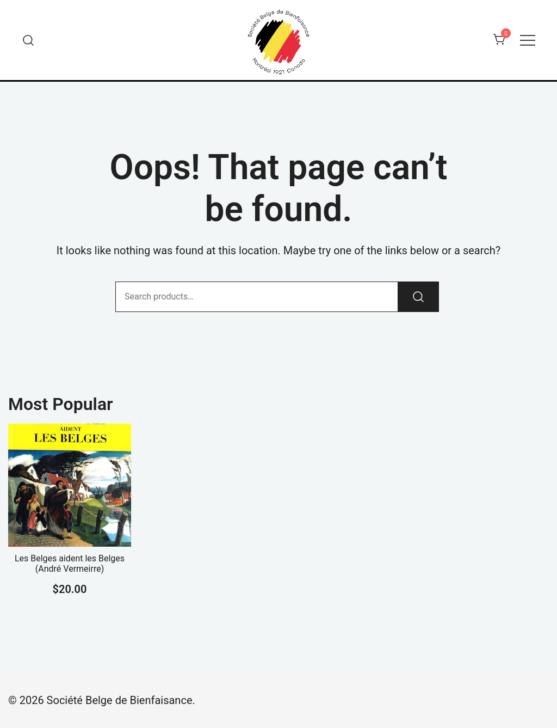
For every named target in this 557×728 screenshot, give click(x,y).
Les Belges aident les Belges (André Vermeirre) (70, 563)
